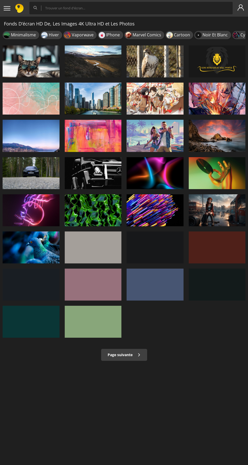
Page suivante (124, 354)
